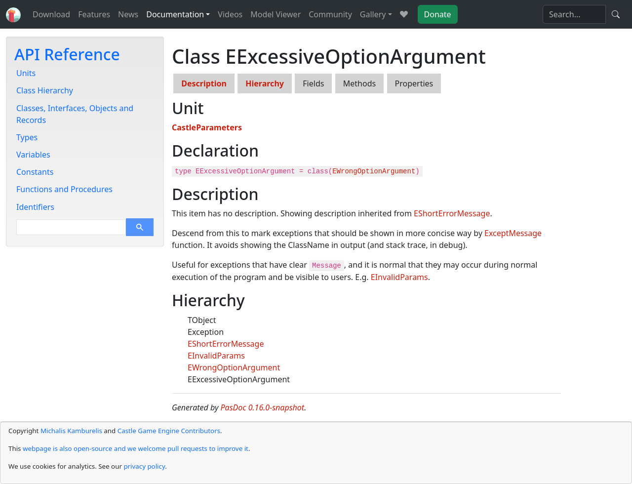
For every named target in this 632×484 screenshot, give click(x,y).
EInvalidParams (399, 277)
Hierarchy (264, 83)
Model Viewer (275, 14)
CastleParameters (207, 127)
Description (204, 83)
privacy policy (144, 466)
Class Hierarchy (44, 90)
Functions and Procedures (64, 189)
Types (27, 137)
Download (51, 14)
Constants (34, 171)
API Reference (67, 54)
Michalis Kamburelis (71, 430)
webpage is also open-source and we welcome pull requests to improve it (135, 448)
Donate (437, 14)
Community (330, 14)
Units (26, 73)
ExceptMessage (513, 233)
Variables (33, 154)
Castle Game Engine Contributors (169, 430)
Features (94, 14)
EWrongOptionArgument (373, 171)
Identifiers (35, 207)
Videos (230, 14)
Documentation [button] (175, 14)
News (128, 14)
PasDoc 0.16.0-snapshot (263, 407)
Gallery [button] (373, 14)
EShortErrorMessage (452, 213)
